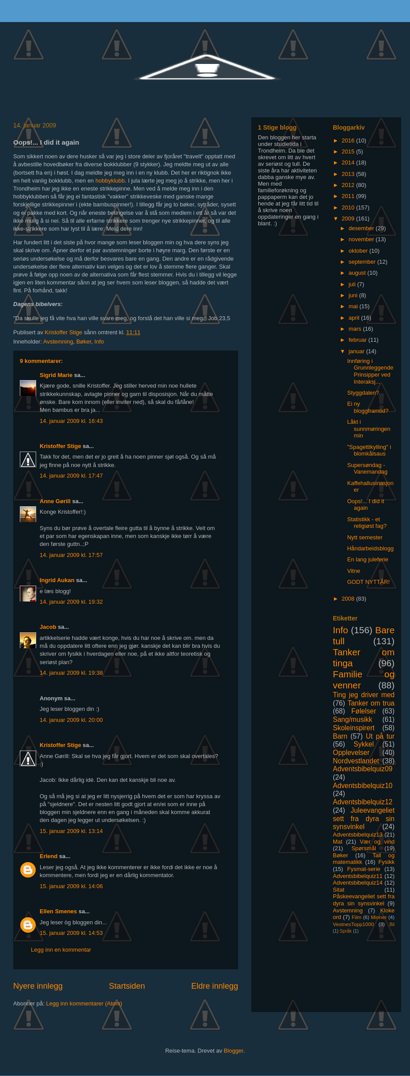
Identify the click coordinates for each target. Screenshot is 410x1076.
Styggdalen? (363, 392)
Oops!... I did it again (365, 505)
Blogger (233, 1050)
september (363, 261)
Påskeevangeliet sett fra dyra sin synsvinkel (364, 900)
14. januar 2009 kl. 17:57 (71, 555)
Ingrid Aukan (57, 580)
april (355, 317)
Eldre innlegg (214, 986)
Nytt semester (364, 537)
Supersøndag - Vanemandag (367, 468)
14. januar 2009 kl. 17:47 (71, 475)
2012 (349, 185)
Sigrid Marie (56, 375)
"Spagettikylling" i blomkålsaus (369, 450)
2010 (349, 207)
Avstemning (58, 341)
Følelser (363, 711)
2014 (349, 162)
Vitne (353, 571)
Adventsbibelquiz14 (358, 882)
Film (357, 917)
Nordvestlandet (356, 761)
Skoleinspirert (353, 728)
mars (356, 328)
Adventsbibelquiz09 (362, 769)
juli (353, 284)
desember (362, 228)
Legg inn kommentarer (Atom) (84, 1003)
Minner (379, 917)
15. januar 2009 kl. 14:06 (71, 886)
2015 (349, 151)
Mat (338, 841)
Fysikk (386, 862)
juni (354, 295)
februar (359, 339)
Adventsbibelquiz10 (362, 785)
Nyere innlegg (38, 986)
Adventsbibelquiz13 (358, 834)
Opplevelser (351, 752)
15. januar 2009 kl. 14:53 (71, 933)
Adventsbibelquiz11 (358, 876)
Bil (392, 924)
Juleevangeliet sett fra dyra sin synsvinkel (364, 818)
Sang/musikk (352, 719)
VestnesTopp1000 (353, 924)
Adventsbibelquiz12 (362, 802)
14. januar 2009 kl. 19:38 (71, 672)
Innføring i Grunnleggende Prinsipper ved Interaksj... (370, 371)
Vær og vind (377, 841)
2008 (349, 598)
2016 (349, 140)
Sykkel (364, 744)
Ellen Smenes (58, 911)
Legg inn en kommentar (61, 949)
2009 (349, 218)
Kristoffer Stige (64, 332)
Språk (346, 931)
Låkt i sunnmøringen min (368, 428)
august (358, 272)
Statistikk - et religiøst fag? (366, 523)
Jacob (48, 627)
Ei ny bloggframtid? (367, 407)
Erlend (48, 856)
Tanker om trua (371, 703)
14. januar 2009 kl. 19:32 (71, 601)
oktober (359, 250)
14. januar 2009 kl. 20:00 (71, 720)
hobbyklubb (110, 180)
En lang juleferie (367, 559)
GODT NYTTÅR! (368, 582)
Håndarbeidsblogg (370, 548)
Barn (340, 736)
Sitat (338, 889)
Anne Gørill (55, 501)
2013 (349, 174)
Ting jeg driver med (364, 695)
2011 (349, 196)
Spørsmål (363, 848)
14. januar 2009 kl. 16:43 (71, 421)
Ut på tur (380, 736)
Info (99, 341)
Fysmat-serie (363, 869)
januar (357, 351)
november (362, 239)
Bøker (83, 341)
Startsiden (127, 986)
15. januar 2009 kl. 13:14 (71, 831)
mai (354, 306)
